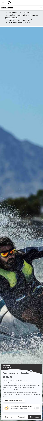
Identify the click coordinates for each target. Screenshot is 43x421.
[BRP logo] (9, 2)
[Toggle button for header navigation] (3, 2)
